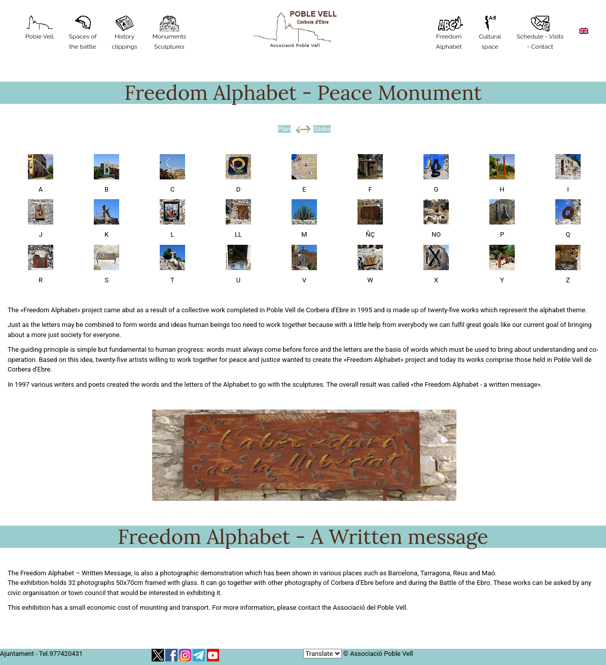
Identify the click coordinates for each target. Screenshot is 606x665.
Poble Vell (39, 27)
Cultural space (490, 32)
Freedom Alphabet (449, 32)
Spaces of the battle (83, 32)
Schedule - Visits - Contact (540, 32)
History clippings (124, 32)
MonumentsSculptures (170, 32)
